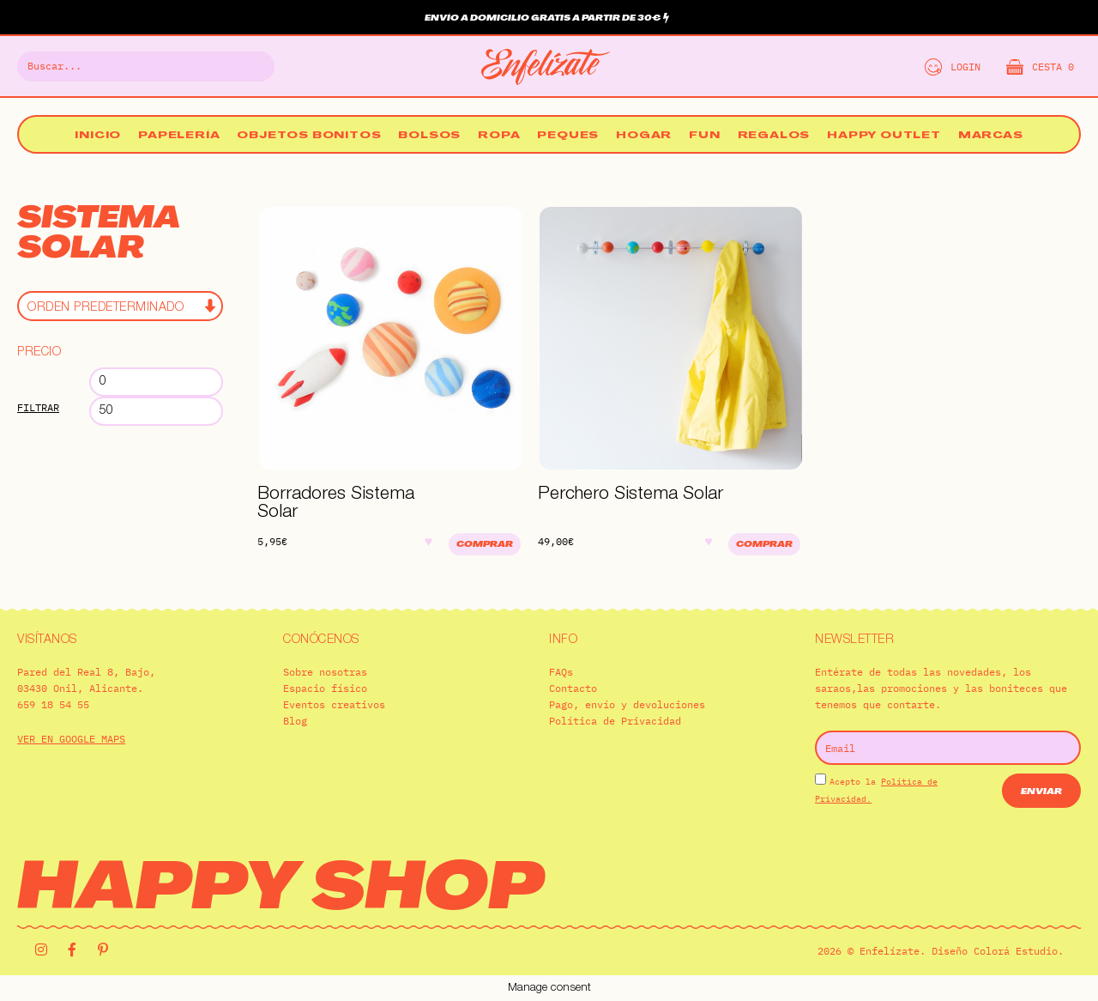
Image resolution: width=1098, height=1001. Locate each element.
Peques (568, 136)
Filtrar (38, 407)
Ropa (499, 136)
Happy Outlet (884, 136)
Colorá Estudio (1016, 950)
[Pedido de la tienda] (120, 306)
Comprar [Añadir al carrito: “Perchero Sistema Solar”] (764, 544)
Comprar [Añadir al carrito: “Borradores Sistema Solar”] (484, 544)
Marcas (990, 136)
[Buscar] (251, 67)
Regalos (774, 136)
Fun (704, 136)
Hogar (644, 136)
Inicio (98, 136)
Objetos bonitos (309, 136)
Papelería (179, 136)
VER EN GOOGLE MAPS (71, 738)
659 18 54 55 (53, 704)
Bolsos (429, 136)
